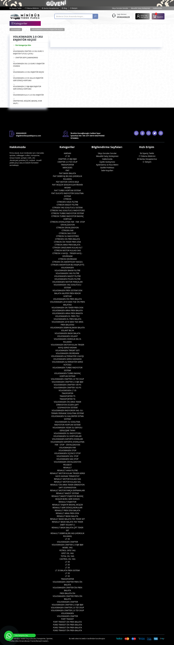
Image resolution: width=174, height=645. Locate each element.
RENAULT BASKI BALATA (67, 516)
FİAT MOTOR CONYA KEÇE (67, 182)
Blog (64, 8)
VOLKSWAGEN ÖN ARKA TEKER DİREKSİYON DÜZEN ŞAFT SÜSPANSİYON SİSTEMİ (67, 405)
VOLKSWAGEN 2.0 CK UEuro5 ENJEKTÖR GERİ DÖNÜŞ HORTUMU (28, 79)
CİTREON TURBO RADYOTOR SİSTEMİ (67, 213)
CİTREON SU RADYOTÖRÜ (67, 236)
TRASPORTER (67, 393)
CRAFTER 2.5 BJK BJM (67, 159)
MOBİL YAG (67, 547)
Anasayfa (15, 29)
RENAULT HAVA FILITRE (67, 470)
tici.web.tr (83, 638)
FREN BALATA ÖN (67, 593)
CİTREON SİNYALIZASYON (67, 227)
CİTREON (67, 199)
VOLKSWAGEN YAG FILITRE (67, 273)
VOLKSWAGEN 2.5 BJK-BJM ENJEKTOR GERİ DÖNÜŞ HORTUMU (27, 87)
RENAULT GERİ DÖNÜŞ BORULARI (67, 507)
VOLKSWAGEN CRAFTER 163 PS (67, 387)
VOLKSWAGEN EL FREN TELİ (67, 316)
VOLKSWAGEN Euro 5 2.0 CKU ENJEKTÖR (28, 95)
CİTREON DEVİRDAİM (67, 259)
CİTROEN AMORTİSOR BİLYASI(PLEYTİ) (67, 264)
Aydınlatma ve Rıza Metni (107, 164)
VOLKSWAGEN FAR (67, 447)
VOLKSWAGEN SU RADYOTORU (67, 433)
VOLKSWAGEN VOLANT (67, 336)
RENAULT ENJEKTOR (67, 502)
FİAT (67, 170)
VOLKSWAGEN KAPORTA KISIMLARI (67, 439)
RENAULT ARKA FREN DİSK (67, 513)
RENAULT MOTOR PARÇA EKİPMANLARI (67, 490)
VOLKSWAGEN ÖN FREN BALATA (67, 299)
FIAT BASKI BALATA (67, 173)
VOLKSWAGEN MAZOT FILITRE (67, 276)
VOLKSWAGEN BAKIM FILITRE (67, 270)
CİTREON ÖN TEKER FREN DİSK (67, 242)
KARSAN (67, 153)
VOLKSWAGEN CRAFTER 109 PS (67, 384)
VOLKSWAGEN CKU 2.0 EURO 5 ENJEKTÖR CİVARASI (28, 64)
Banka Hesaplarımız (50, 8)
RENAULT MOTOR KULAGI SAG (67, 479)
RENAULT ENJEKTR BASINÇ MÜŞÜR (67, 504)
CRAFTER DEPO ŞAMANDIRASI (26, 57)
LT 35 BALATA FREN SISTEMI (67, 570)
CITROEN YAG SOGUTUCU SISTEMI (67, 207)
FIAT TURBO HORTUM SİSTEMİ (67, 190)
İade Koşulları (107, 170)
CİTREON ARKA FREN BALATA (67, 244)
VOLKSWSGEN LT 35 (67, 390)
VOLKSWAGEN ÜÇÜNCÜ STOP (67, 453)
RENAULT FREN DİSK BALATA (67, 510)
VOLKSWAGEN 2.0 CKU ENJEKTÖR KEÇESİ (47, 29)
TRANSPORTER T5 (67, 396)
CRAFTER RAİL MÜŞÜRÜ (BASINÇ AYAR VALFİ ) (27, 102)
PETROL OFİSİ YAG (67, 550)
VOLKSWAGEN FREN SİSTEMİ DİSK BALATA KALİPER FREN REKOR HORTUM (67, 293)
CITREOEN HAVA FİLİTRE (67, 202)
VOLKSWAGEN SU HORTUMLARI (67, 436)
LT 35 (67, 156)
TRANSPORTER (67, 164)
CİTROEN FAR (67, 230)
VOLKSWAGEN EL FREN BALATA (67, 319)
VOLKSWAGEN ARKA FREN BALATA (67, 310)
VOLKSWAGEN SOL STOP (67, 456)
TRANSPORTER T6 (67, 399)
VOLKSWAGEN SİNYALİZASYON (67, 462)
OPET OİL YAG (67, 553)
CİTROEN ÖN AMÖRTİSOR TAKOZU (67, 262)
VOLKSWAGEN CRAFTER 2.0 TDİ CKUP (67, 379)
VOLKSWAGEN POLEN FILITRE (67, 279)
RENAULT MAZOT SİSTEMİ (67, 493)
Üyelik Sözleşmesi (107, 162)
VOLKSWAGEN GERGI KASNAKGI (67, 359)
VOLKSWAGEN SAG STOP (67, 459)
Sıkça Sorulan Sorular (120, 8)
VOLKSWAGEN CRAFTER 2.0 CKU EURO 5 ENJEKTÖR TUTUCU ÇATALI (28, 52)
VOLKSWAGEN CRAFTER (67, 542)
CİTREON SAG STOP (67, 233)
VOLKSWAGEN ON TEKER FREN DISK (67, 307)
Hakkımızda (157, 8)
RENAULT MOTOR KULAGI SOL (67, 482)
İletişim (73, 8)
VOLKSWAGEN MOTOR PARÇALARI (67, 282)
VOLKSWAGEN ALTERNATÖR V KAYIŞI (67, 356)
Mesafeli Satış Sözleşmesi (140, 8)
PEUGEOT (67, 464)
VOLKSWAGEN (67, 267)
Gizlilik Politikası (107, 167)
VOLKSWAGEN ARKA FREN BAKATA (67, 313)
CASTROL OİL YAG (67, 559)
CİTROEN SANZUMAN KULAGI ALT (67, 247)
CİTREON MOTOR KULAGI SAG (67, 250)
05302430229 (123, 17)
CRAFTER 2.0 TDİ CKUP (67, 162)
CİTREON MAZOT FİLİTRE (67, 204)
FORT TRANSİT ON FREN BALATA (67, 622)
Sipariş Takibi (16, 8)
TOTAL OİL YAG (67, 556)
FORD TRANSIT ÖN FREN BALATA (67, 624)
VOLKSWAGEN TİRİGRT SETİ (67, 350)
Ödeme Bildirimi (31, 8)
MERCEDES (67, 167)
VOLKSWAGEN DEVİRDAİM (67, 353)
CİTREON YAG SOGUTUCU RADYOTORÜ (67, 210)
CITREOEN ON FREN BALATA (67, 239)
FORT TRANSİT (67, 619)
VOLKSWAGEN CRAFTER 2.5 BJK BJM (67, 382)
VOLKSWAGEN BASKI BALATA (67, 333)
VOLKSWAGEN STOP (67, 450)
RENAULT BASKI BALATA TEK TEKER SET (67, 519)
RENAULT (67, 467)
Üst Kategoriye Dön (22, 45)
